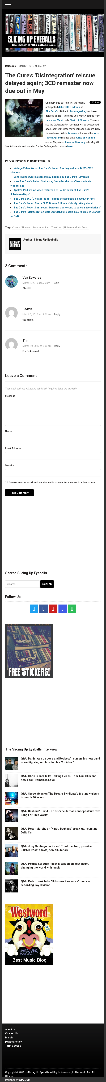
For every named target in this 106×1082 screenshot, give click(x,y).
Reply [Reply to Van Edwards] (56, 283)
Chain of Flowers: (80, 120)
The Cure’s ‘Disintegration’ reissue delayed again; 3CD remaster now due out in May (50, 83)
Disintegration (41, 227)
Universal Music (54, 120)
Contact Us (11, 1033)
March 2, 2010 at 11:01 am (37, 314)
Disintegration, (78, 111)
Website (9, 465)
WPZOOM (24, 1080)
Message (10, 396)
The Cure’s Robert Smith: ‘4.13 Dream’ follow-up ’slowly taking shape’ (53, 203)
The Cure (56, 227)
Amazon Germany (75, 142)
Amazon (72, 133)
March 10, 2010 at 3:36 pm (37, 346)
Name (8, 431)
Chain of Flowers (21, 227)
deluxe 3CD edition (69, 107)
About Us (10, 1029)
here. (70, 146)
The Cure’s (51, 111)
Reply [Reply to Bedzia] (57, 314)
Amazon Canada (85, 137)
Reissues (10, 66)
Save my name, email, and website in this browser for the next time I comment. (52, 482)
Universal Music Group (76, 227)
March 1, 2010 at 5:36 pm (36, 283)
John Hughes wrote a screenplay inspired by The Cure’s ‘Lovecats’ (52, 176)
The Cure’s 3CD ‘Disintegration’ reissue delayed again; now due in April (54, 198)
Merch (9, 1037)
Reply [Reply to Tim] (57, 346)
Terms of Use (13, 1046)
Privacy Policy (13, 1041)
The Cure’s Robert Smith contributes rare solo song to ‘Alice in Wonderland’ (57, 207)
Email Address (13, 448)
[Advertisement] (53, 535)
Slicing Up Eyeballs (46, 239)
